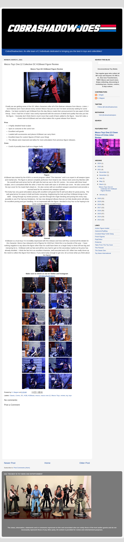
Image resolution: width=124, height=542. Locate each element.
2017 (99, 207)
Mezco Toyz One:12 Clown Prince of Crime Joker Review (106, 135)
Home (47, 463)
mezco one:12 (46, 395)
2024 (99, 163)
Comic (18, 395)
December (103, 172)
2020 (99, 198)
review (63, 395)
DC (22, 395)
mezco (37, 395)
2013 (99, 220)
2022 (99, 166)
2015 (99, 213)
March (101, 184)
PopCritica (98, 239)
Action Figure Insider (102, 228)
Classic (12, 395)
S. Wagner (101, 98)
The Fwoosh (99, 248)
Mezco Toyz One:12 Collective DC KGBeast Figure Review (108, 189)
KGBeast (31, 395)
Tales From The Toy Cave (104, 245)
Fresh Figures (100, 236)
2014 (99, 216)
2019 (99, 201)
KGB (25, 395)
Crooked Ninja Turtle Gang (104, 234)
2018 (99, 204)
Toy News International (103, 253)
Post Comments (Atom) (22, 468)
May (101, 181)
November (103, 175)
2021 (99, 169)
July (101, 178)
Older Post (84, 463)
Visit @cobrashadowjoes (107, 115)
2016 (99, 210)
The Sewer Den (100, 250)
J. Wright (100, 95)
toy (67, 395)
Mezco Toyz (55, 395)
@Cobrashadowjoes (47, 276)
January (102, 194)
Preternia (98, 242)
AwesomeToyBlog (101, 231)
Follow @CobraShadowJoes (107, 107)
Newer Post (9, 463)
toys (70, 395)
